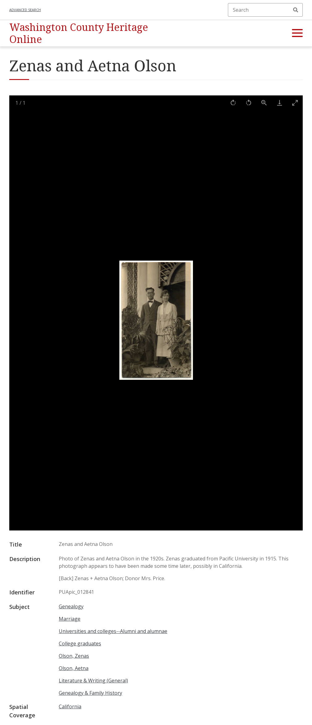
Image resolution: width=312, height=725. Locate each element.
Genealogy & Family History (90, 692)
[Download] (279, 102)
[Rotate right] (233, 102)
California (70, 706)
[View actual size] (264, 102)
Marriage (69, 618)
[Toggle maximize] (295, 102)
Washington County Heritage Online (78, 32)
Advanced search (25, 9)
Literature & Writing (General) (93, 680)
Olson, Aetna (73, 668)
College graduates (80, 643)
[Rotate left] (248, 102)
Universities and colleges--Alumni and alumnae (113, 631)
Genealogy (71, 606)
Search (295, 10)
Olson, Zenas (74, 655)
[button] (297, 33)
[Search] (265, 10)
